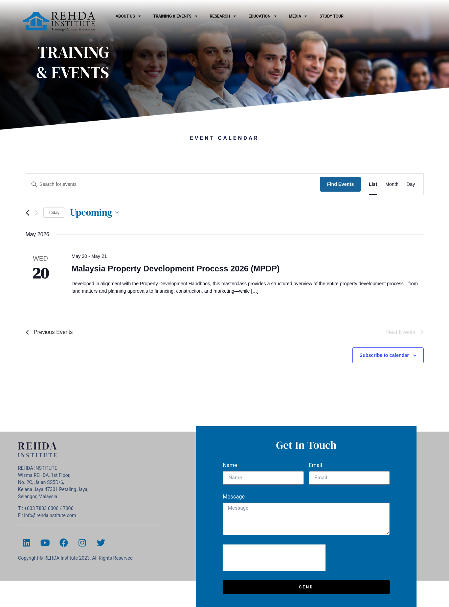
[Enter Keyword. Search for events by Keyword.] (173, 184)
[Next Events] (36, 213)
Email (315, 465)
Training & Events (175, 16)
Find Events (340, 184)
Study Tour (331, 16)
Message (234, 497)
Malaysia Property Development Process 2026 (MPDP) (175, 268)
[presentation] (274, 557)
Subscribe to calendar (384, 355)
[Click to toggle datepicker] (94, 212)
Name (230, 465)
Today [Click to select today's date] (54, 212)
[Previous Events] (27, 213)
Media (298, 16)
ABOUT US (128, 16)
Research (223, 16)
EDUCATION (262, 16)
